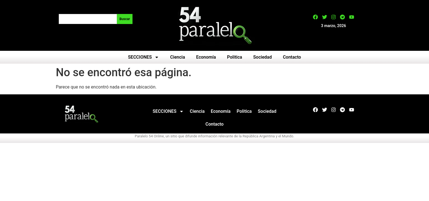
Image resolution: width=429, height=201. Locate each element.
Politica (234, 57)
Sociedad (262, 57)
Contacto (292, 57)
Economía (206, 57)
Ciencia (177, 57)
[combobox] (88, 19)
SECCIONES (143, 57)
